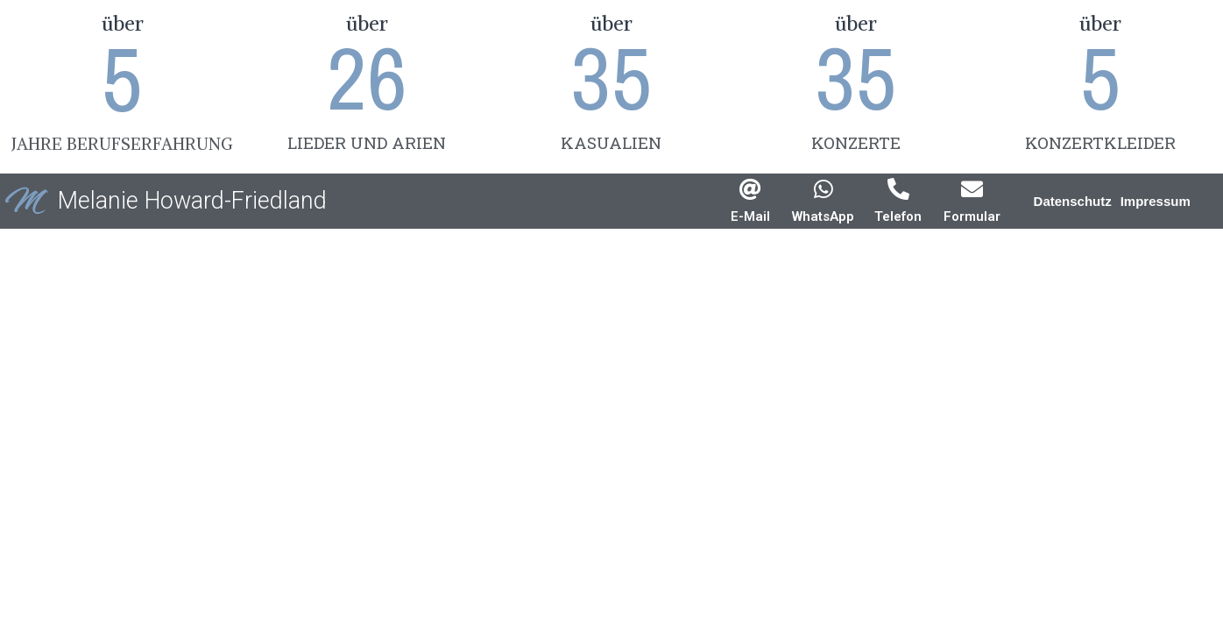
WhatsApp (823, 216)
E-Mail (750, 216)
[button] (1073, 201)
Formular (972, 216)
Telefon (898, 216)
